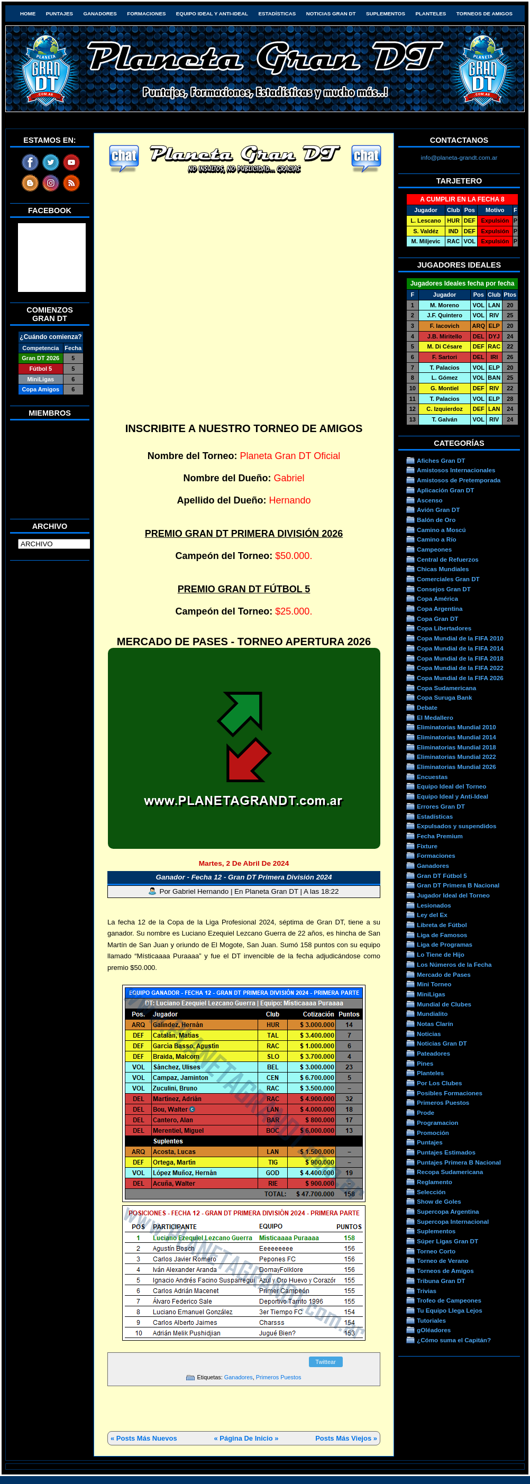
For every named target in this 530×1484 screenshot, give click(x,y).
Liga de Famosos (442, 934)
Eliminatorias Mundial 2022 (456, 756)
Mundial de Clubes (444, 1004)
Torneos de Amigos (484, 13)
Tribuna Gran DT (441, 1280)
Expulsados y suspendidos (456, 825)
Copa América (437, 598)
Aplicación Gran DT (445, 490)
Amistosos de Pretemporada (458, 480)
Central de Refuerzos (448, 559)
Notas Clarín (435, 1023)
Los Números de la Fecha (454, 964)
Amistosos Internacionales (456, 469)
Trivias (426, 1290)
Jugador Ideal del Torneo (453, 895)
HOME (27, 13)
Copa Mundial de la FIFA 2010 (460, 638)
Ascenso (430, 500)
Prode (425, 1112)
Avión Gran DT (438, 509)
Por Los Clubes (439, 1082)
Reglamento (434, 1181)
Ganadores (99, 13)
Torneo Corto (436, 1251)
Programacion (437, 1122)
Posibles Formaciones (449, 1092)
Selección (431, 1191)
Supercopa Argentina (448, 1211)
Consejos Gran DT (444, 588)
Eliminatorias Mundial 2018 (456, 747)
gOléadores (434, 1329)
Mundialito (432, 1013)
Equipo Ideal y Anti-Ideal (212, 13)
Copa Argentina (439, 608)
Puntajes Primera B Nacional (459, 1162)
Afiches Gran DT (441, 460)
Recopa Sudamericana (450, 1171)
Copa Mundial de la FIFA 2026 (460, 677)
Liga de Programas (444, 944)
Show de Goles (439, 1201)
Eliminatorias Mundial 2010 (456, 726)
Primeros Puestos (278, 1377)
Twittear (325, 1362)
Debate (427, 707)
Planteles (430, 13)
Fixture (427, 845)
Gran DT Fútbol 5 (442, 875)
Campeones (434, 549)
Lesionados (434, 905)
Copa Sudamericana (446, 687)
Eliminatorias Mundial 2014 (456, 737)
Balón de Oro (436, 519)
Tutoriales (431, 1320)
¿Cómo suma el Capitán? (454, 1339)
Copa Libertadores (444, 628)
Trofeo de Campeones (449, 1300)
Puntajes (59, 13)
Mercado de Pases (444, 974)
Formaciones (146, 13)
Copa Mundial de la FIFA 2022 (460, 667)
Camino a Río (436, 539)
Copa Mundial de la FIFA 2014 (460, 648)
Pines (425, 1063)
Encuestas (432, 776)
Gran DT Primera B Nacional (458, 885)
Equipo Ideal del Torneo (451, 786)
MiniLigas (431, 994)
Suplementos (385, 13)
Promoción (433, 1132)
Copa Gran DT (437, 618)
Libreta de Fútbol (442, 924)
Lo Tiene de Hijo (440, 954)
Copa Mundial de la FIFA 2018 (460, 658)
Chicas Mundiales (443, 568)
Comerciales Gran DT (448, 578)
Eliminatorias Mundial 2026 (456, 766)
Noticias (429, 1033)
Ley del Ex (432, 914)
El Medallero (435, 717)
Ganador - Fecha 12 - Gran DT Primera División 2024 (244, 877)
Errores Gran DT (441, 806)
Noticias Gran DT (331, 13)
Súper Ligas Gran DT (447, 1241)
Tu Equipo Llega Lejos (449, 1310)
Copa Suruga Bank (444, 697)
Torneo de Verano (443, 1260)
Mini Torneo (434, 984)
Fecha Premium (440, 835)
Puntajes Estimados (446, 1152)
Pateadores (433, 1053)
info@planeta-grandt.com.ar (459, 157)
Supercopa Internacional (453, 1221)
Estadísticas (277, 13)
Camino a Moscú (441, 529)
